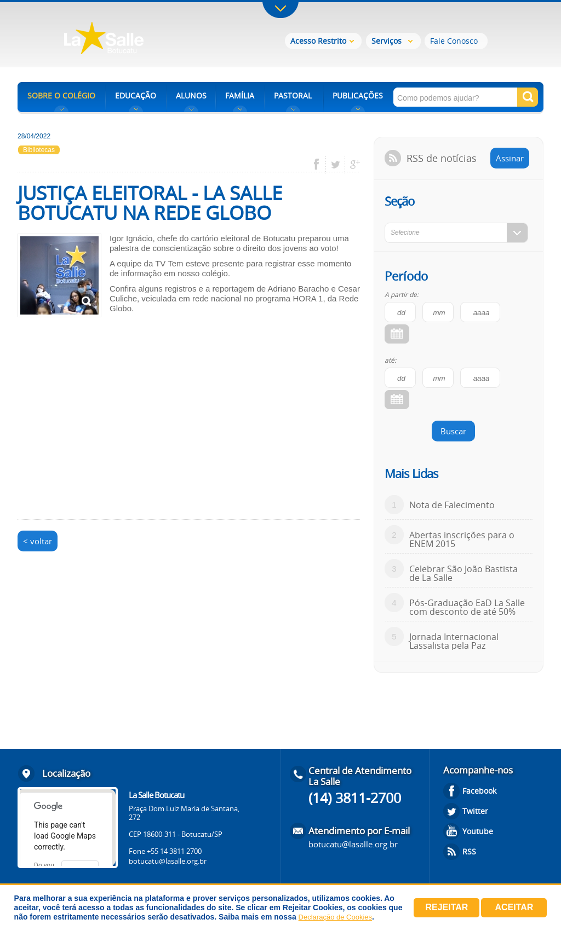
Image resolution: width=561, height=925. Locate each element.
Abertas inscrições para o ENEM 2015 (461, 539)
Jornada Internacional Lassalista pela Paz (454, 641)
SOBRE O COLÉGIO (61, 95)
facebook (320, 164)
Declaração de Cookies (335, 917)
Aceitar (514, 907)
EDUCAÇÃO (135, 95)
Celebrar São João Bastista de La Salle (463, 573)
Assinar (510, 158)
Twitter (475, 811)
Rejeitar (446, 907)
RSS (469, 851)
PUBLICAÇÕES (358, 95)
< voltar (37, 541)
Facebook (479, 791)
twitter (335, 164)
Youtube (477, 831)
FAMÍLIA (239, 95)
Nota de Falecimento (452, 505)
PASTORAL (293, 95)
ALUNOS (191, 95)
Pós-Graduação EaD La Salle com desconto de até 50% (467, 607)
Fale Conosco (454, 41)
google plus (352, 164)
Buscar (453, 431)
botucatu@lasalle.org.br (168, 861)
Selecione (405, 232)
